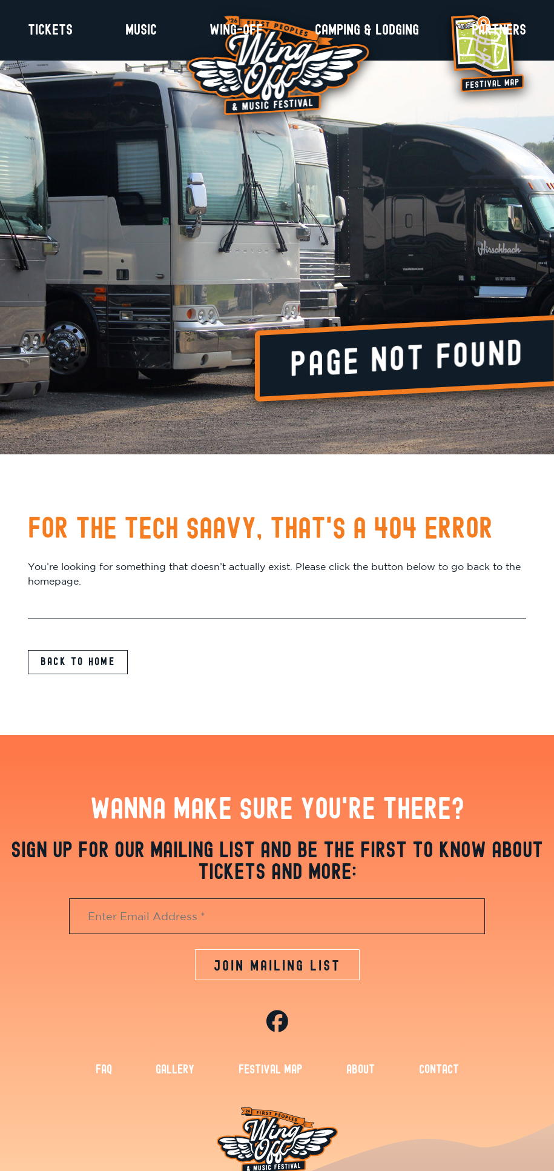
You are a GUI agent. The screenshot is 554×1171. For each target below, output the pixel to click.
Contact (439, 1078)
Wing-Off (236, 30)
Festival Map (271, 1078)
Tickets (50, 30)
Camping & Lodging (367, 30)
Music (141, 30)
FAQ (104, 1078)
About (360, 1078)
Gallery (175, 1078)
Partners (499, 30)
